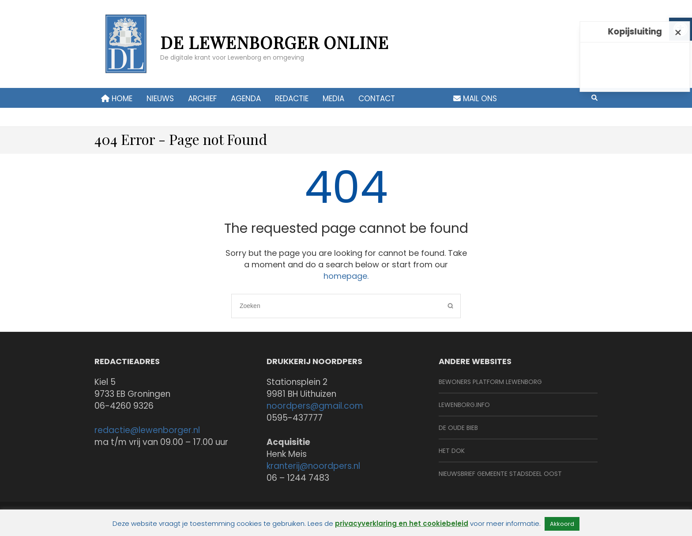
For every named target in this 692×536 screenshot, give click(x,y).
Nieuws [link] (160, 98)
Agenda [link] (246, 98)
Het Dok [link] (452, 450)
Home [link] (116, 98)
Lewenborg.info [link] (464, 404)
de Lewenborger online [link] (274, 42)
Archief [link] (202, 98)
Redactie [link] (291, 98)
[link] (125, 48)
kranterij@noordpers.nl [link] (313, 466)
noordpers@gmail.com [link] (315, 406)
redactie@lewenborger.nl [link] (147, 430)
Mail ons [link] (475, 98)
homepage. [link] (346, 275)
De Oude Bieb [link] (458, 427)
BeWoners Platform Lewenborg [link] (490, 381)
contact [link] (376, 98)
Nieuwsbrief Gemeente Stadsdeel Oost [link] (500, 473)
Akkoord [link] (562, 524)
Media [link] (333, 98)
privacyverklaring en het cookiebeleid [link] (401, 523)
